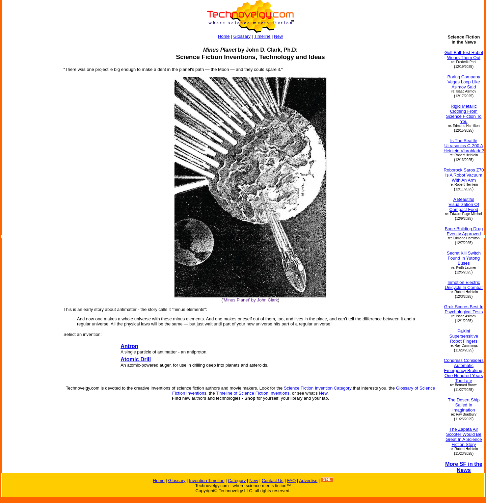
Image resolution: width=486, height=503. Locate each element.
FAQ (291, 480)
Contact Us (272, 480)
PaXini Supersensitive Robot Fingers (463, 336)
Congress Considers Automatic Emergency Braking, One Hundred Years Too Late (464, 370)
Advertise (308, 480)
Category (237, 480)
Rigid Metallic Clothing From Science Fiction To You (463, 114)
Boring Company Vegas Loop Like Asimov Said (464, 81)
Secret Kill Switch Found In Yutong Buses (464, 258)
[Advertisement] (30, 135)
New (278, 36)
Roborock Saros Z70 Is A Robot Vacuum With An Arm (463, 175)
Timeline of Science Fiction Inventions (253, 393)
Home (224, 36)
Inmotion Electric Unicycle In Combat (464, 285)
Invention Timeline (206, 480)
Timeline (262, 36)
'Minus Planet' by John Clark (250, 299)
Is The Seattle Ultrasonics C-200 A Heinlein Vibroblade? (463, 145)
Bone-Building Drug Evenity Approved (464, 231)
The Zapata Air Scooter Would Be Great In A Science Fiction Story (464, 437)
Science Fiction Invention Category (318, 388)
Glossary (241, 36)
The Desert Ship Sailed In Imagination (464, 405)
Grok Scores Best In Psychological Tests (463, 309)
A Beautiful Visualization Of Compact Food (464, 204)
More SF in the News (463, 467)
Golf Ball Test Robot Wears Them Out (463, 55)
